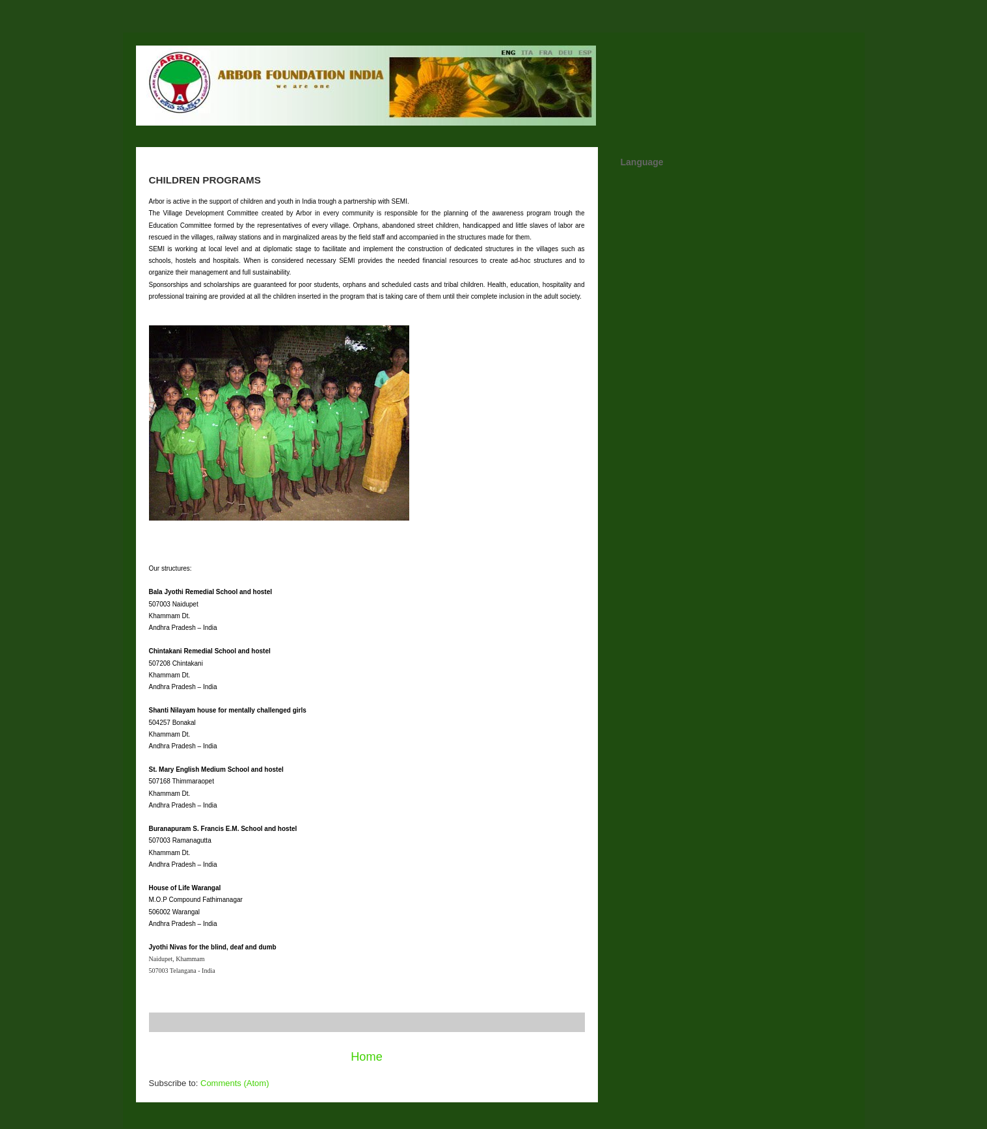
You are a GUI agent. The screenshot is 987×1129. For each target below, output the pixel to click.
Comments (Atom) (234, 1083)
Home (367, 1056)
